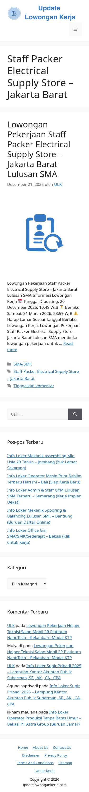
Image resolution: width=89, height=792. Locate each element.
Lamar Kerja (44, 770)
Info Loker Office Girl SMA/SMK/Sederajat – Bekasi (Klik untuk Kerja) (38, 536)
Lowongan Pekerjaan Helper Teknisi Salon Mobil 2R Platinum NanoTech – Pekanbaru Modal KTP (43, 631)
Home (23, 747)
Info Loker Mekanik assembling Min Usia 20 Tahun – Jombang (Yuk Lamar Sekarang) (42, 461)
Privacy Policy (55, 755)
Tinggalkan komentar (34, 385)
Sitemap (65, 762)
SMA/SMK (23, 364)
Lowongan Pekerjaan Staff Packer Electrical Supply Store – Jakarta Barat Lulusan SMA (38, 149)
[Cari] (75, 414)
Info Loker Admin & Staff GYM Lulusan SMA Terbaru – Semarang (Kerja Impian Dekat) (44, 496)
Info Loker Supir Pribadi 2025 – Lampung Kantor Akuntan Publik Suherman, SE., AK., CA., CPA (44, 671)
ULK (11, 625)
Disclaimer (31, 755)
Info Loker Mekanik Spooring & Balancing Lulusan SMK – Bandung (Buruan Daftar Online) (39, 516)
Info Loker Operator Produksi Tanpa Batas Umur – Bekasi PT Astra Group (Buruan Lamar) (44, 718)
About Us (40, 747)
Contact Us (62, 747)
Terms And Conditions (35, 762)
